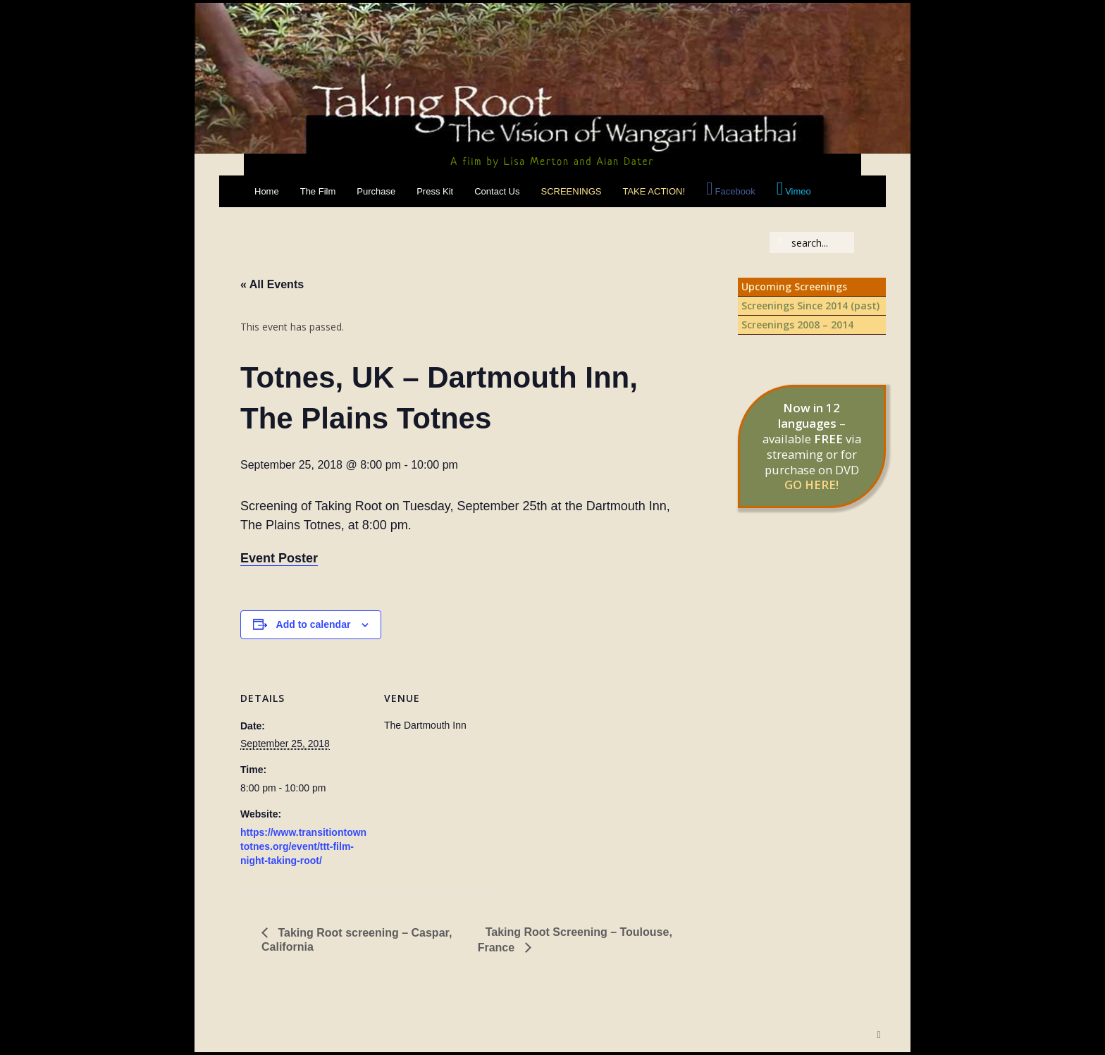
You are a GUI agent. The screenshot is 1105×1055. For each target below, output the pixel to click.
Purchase (376, 191)
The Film (318, 191)
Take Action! (653, 191)
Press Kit (434, 191)
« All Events (272, 284)
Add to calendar (313, 624)
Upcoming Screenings (794, 286)
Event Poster (279, 558)
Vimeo (798, 191)
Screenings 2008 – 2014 (797, 324)
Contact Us (496, 191)
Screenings (571, 191)
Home (266, 191)
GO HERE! (811, 484)
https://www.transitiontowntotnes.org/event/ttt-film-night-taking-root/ (303, 846)
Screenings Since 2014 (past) (810, 305)
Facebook (735, 191)
